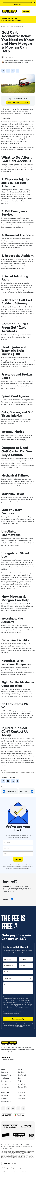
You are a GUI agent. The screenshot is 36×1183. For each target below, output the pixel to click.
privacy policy (15, 1014)
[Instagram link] (18, 1108)
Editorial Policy (6, 1101)
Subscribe (18, 859)
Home (3, 27)
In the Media (22, 1084)
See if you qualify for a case (18, 102)
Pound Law (21, 1095)
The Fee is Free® (24, 1075)
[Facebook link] (8, 1108)
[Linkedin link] (23, 1108)
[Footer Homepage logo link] (18, 1043)
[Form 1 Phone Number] (10, 965)
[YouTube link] (13, 1108)
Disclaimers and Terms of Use (19, 1171)
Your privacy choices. (10, 1163)
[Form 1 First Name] (10, 959)
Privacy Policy (26, 864)
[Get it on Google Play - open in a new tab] (19, 1115)
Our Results (5, 1078)
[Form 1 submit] (18, 1019)
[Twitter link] (3, 1108)
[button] (34, 2)
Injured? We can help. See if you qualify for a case (11, 19)
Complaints (5, 1095)
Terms (26, 1012)
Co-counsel (22, 1098)
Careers (4, 1084)
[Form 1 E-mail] (18, 972)
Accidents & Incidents (17, 27)
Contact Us (5, 1087)
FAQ (19, 1081)
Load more (6, 899)
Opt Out (4, 1098)
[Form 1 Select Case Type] (18, 978)
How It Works (6, 1081)
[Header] (9, 11)
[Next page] (26, 791)
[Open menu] (33, 11)
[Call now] (26, 11)
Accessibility (22, 1092)
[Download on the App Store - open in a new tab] (7, 1115)
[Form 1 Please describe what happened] (18, 988)
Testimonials (22, 1087)
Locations (4, 1072)
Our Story (21, 1072)
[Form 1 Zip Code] (26, 965)
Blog (8, 27)
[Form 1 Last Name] (26, 959)
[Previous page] (9, 791)
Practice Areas (6, 1075)
